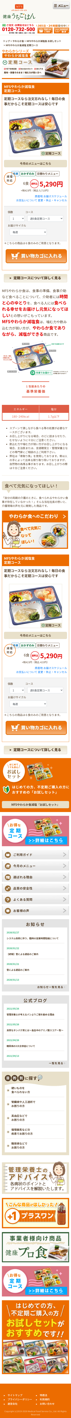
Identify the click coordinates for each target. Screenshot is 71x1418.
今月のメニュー (24, 865)
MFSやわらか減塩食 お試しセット (44, 41)
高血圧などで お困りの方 (19, 1118)
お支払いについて (26, 200)
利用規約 (45, 1399)
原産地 (39, 196)
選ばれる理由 (23, 877)
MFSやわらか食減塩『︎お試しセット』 (35, 805)
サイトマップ (15, 1395)
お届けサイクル (17, 225)
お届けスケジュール (55, 196)
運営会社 (12, 1403)
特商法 (43, 1395)
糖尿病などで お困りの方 (19, 1145)
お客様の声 (21, 910)
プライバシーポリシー (20, 1399)
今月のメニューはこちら (35, 163)
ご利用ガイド (23, 854)
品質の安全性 (23, 888)
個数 (10, 212)
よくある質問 (23, 899)
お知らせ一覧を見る (50, 987)
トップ (6, 41)
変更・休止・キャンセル (52, 200)
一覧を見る (56, 1063)
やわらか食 (18, 41)
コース (29, 212)
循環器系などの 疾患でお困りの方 (22, 1131)
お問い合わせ (47, 1403)
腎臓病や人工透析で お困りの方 (23, 1104)
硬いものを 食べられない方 (20, 1090)
